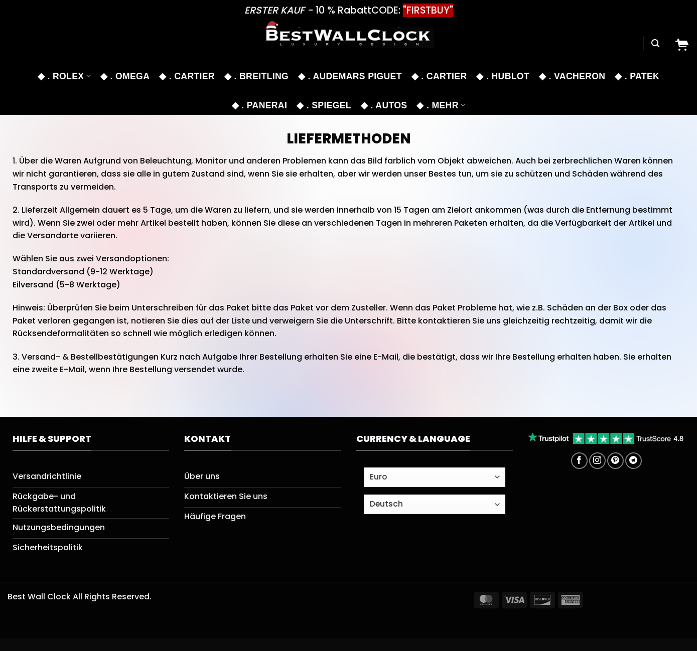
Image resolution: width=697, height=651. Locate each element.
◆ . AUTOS (384, 105)
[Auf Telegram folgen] (633, 460)
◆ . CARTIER (187, 76)
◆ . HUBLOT (502, 76)
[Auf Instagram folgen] (597, 460)
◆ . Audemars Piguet (350, 76)
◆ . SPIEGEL (324, 105)
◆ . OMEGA (125, 76)
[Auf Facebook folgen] (579, 460)
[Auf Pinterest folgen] (615, 460)
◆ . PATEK (637, 76)
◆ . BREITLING (256, 76)
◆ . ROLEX (64, 76)
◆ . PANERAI (259, 105)
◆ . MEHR (440, 105)
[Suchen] (655, 43)
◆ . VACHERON (572, 76)
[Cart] (681, 44)
